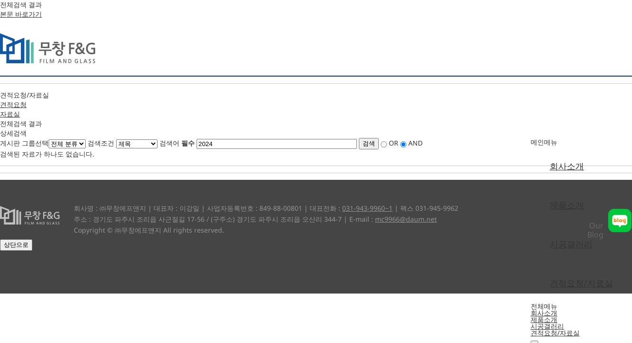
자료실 (10, 113)
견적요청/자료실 (581, 283)
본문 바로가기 (21, 14)
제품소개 (567, 205)
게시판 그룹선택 (24, 142)
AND (415, 142)
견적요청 (13, 104)
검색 (369, 143)
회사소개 (567, 166)
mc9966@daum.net (406, 219)
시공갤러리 (571, 244)
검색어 (177, 142)
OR (393, 142)
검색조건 (101, 142)
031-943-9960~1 (367, 208)
